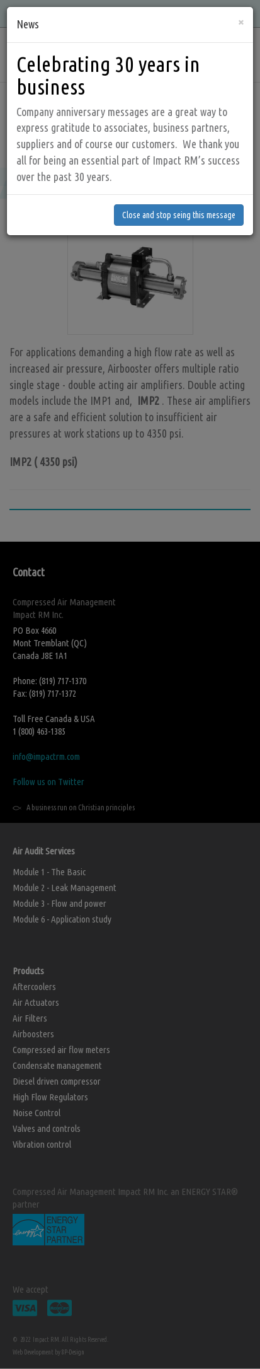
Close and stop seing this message (178, 173)
